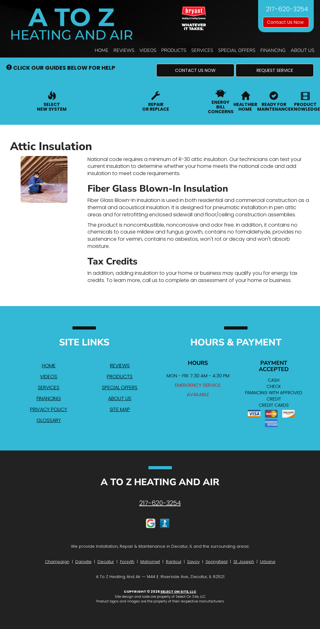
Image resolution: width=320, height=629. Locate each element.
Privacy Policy (48, 409)
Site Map (120, 409)
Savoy (193, 562)
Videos (147, 50)
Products (173, 50)
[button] (195, 70)
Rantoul (173, 562)
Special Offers (236, 50)
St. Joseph (243, 562)
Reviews (123, 50)
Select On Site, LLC (178, 591)
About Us (302, 50)
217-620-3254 (160, 503)
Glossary (49, 420)
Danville (83, 562)
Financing (273, 50)
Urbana (267, 562)
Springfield (217, 562)
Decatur (106, 562)
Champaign (57, 562)
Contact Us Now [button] (286, 22)
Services (202, 50)
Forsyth (127, 562)
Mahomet (150, 562)
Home (101, 50)
